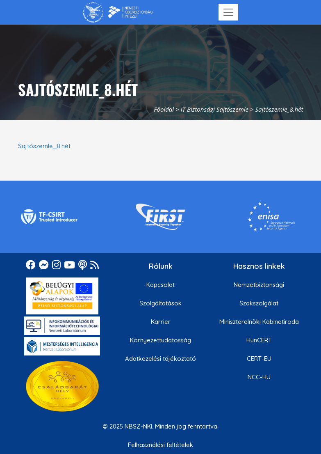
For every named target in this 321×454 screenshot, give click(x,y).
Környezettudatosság (160, 340)
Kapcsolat (160, 285)
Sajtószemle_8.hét (44, 146)
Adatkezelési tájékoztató (160, 358)
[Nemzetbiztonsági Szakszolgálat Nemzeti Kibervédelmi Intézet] (118, 12)
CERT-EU (259, 358)
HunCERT (259, 340)
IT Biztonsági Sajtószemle (214, 109)
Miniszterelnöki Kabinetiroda (259, 322)
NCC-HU (259, 377)
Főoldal (164, 109)
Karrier (161, 322)
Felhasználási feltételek (160, 445)
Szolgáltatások (160, 303)
